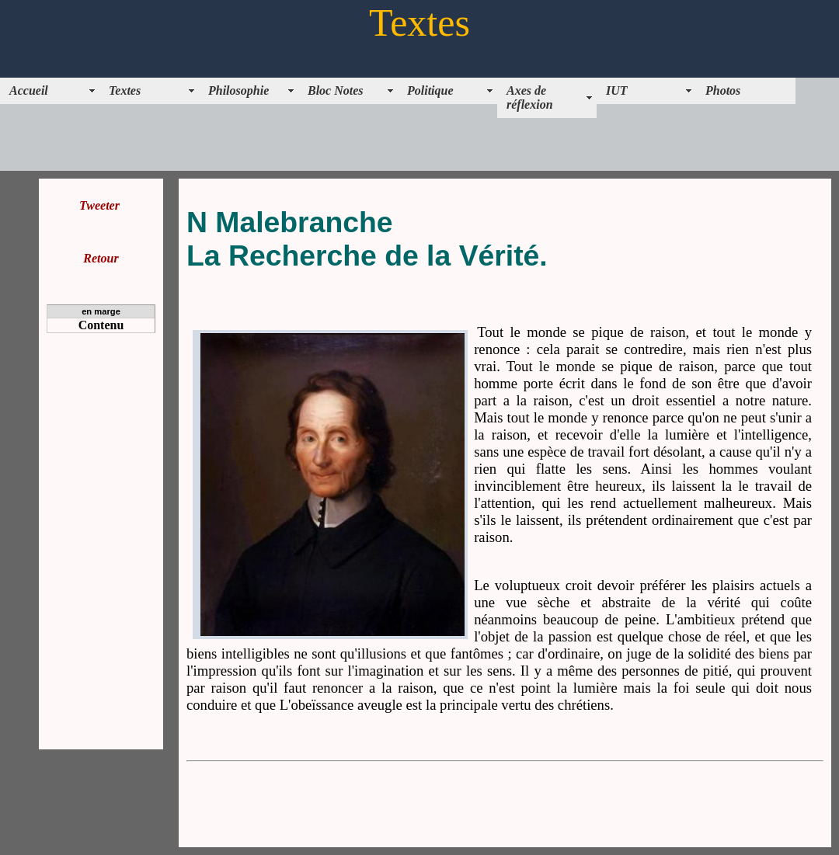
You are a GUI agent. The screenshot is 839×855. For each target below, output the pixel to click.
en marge (101, 311)
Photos (722, 90)
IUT (617, 90)
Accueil (28, 90)
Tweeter (99, 205)
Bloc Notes (336, 90)
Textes (125, 90)
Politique (430, 90)
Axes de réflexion (530, 97)
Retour (100, 258)
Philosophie (238, 90)
